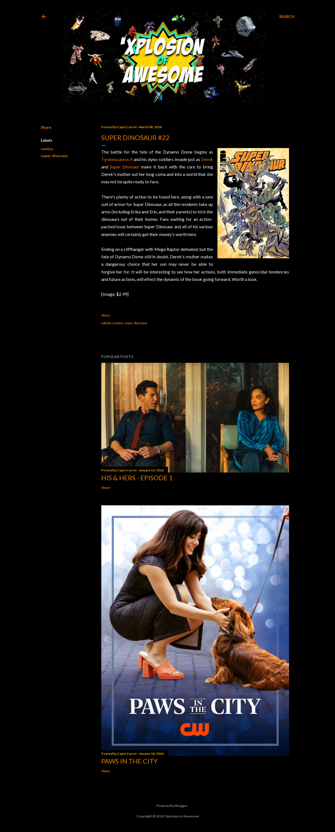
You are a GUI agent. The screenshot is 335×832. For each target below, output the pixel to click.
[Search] (287, 16)
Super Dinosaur (124, 166)
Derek (207, 159)
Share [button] (46, 127)
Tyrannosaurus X (117, 159)
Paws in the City (129, 761)
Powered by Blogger (167, 806)
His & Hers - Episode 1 (137, 478)
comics (47, 148)
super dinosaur (54, 155)
